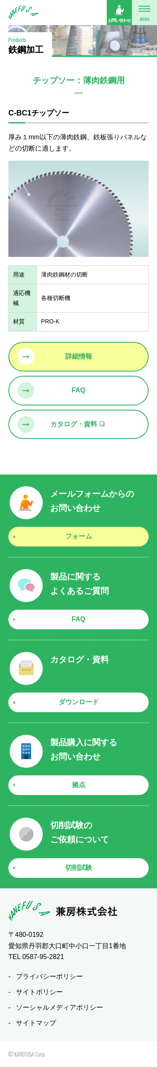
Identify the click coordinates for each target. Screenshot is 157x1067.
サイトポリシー (39, 991)
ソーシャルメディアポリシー (59, 1007)
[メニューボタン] (144, 12)
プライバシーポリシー (49, 976)
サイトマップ (36, 1022)
